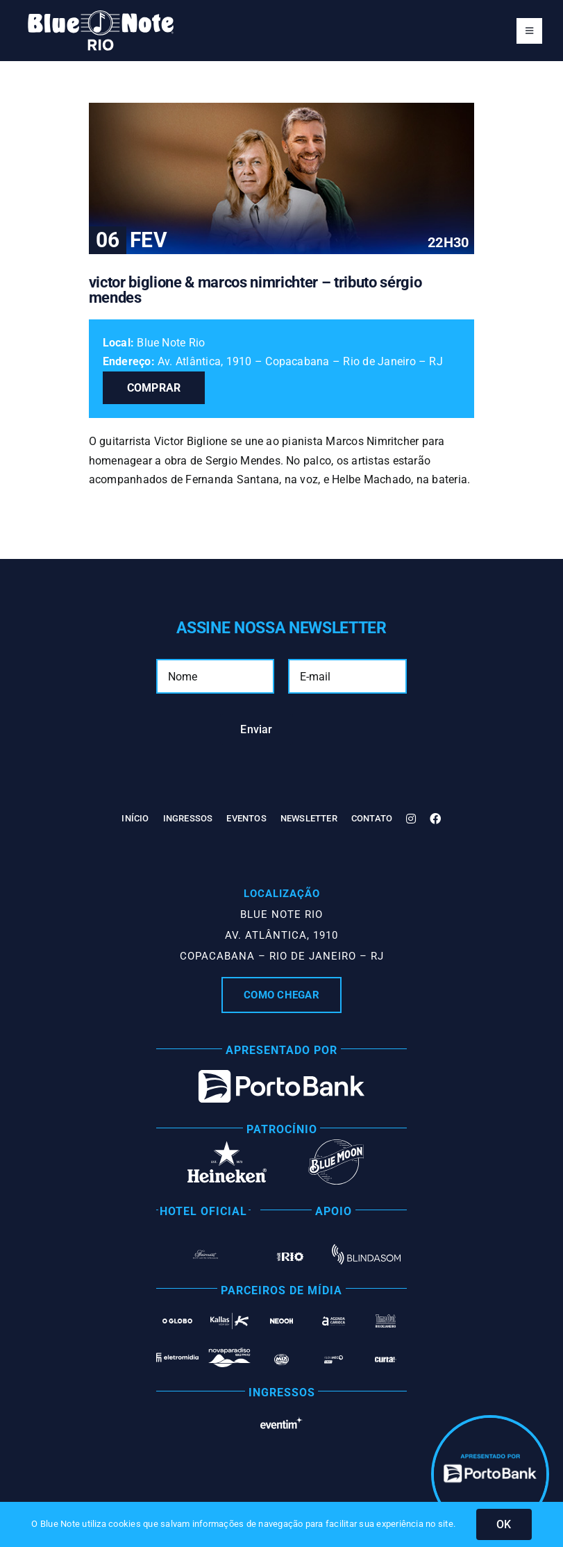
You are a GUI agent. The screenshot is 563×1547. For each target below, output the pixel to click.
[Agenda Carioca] (333, 1319)
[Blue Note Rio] (100, 15)
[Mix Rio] (282, 1359)
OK (503, 1524)
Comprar (154, 387)
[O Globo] (177, 1317)
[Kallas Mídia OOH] (229, 1315)
